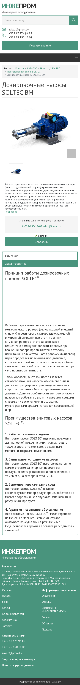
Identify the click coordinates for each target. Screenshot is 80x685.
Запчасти (7, 626)
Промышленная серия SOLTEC (23, 71)
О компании (49, 595)
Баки (5, 601)
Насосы (44, 68)
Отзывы (46, 601)
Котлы (6, 607)
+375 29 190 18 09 (20, 37)
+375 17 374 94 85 (20, 33)
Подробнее (12, 211)
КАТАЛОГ (32, 68)
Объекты (47, 623)
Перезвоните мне (40, 45)
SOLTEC (56, 68)
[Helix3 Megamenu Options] (76, 57)
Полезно (47, 629)
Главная (19, 68)
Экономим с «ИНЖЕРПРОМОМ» (54, 609)
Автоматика (9, 620)
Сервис (46, 617)
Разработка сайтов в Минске (35, 681)
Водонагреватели (13, 614)
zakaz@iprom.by (19, 29)
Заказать (41, 242)
